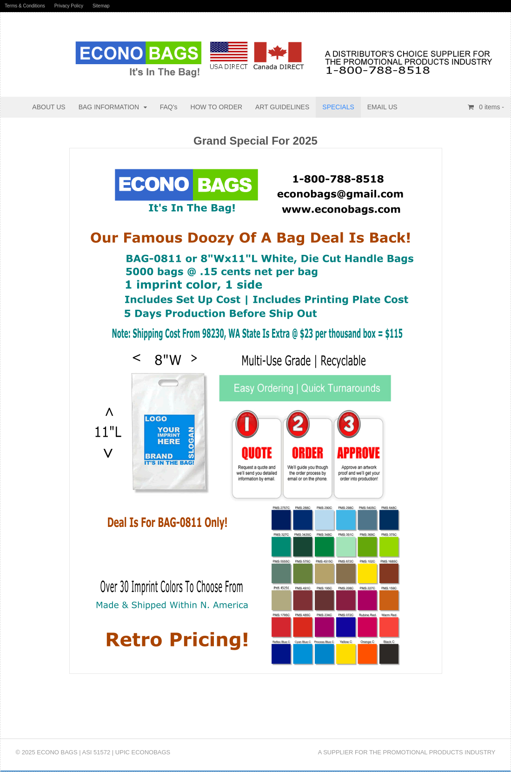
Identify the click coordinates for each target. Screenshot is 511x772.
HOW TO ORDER (217, 107)
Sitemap (101, 5)
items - (490, 107)
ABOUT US (48, 107)
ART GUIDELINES (282, 107)
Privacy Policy (68, 5)
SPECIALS (338, 107)
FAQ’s (169, 107)
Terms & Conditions (25, 5)
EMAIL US (382, 107)
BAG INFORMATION (109, 107)
